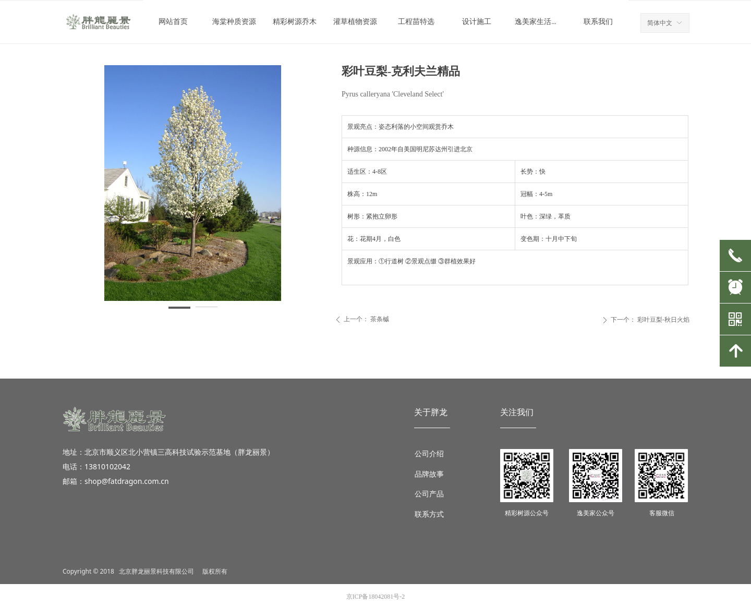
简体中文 (659, 23)
